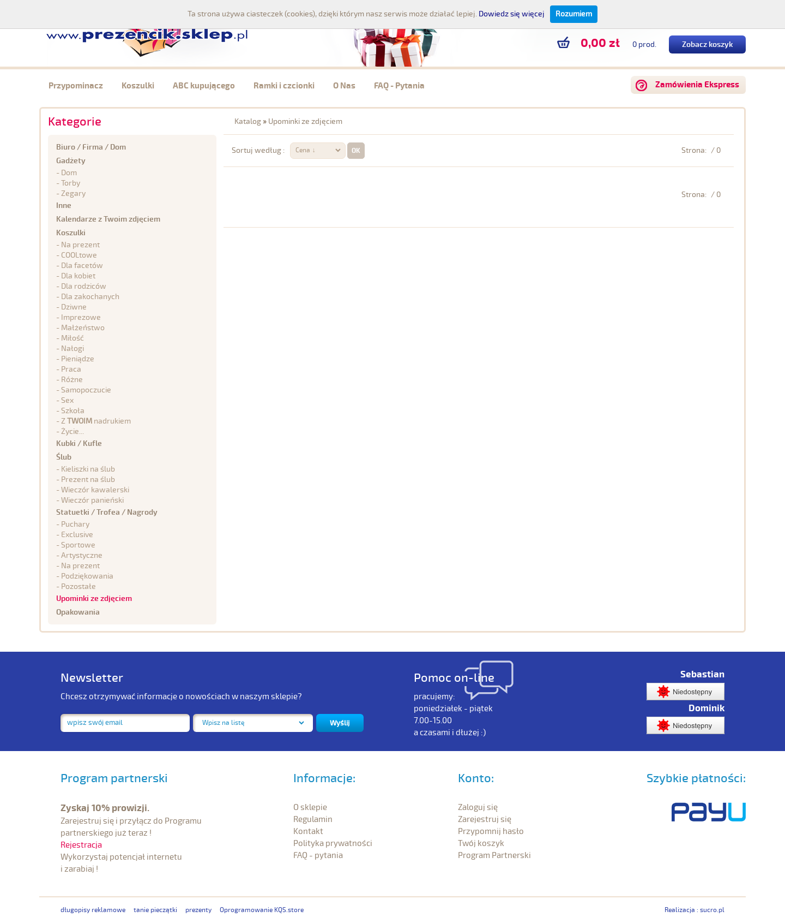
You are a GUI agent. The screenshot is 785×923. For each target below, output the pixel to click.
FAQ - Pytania (399, 86)
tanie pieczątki (155, 910)
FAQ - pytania (318, 855)
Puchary (75, 524)
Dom (69, 172)
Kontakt (308, 831)
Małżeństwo (83, 327)
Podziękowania (87, 576)
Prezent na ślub (88, 479)
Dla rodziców (83, 286)
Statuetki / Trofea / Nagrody (107, 512)
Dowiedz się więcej (512, 14)
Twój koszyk (481, 843)
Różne (72, 379)
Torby (70, 183)
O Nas (344, 86)
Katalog (247, 121)
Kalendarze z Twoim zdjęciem (108, 219)
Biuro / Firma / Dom (91, 147)
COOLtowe (79, 255)
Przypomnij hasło (491, 831)
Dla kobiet (78, 276)
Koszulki (138, 86)
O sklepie (310, 807)
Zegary (73, 193)
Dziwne (74, 307)
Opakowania (78, 612)
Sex (67, 400)
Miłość (72, 338)
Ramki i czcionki (284, 86)
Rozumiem (573, 14)
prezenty (198, 910)
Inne (63, 205)
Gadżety (71, 160)
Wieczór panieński (92, 500)
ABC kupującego (204, 86)
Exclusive (77, 534)
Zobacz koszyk (707, 44)
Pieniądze (77, 359)
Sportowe (78, 545)
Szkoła (72, 410)
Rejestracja (81, 845)
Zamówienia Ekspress (697, 85)
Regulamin (313, 819)
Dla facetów (82, 265)
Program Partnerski (494, 855)
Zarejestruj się (484, 819)
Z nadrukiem (96, 421)
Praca (71, 369)
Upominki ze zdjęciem (94, 598)
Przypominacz (76, 86)
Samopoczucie (86, 390)
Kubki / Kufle (79, 443)
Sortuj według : (258, 150)
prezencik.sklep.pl (147, 33)
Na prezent (80, 565)
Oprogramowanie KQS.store (262, 910)
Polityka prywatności (332, 843)
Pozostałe (78, 586)
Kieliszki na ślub (88, 469)
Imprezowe (81, 317)
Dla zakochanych (90, 296)
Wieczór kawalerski (95, 490)
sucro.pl (712, 910)
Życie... (72, 431)
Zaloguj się (478, 807)
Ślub (63, 457)
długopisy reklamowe (93, 910)
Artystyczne (81, 555)
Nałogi (72, 348)
